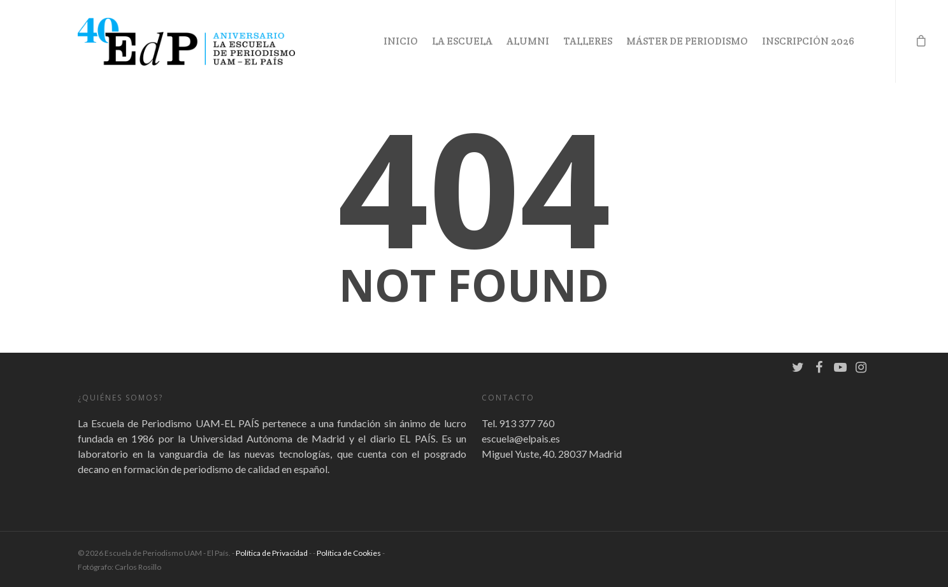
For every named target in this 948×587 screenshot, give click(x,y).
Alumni (527, 41)
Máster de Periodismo (687, 41)
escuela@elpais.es (521, 438)
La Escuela (462, 41)
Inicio (401, 41)
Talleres (587, 41)
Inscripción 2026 (808, 41)
